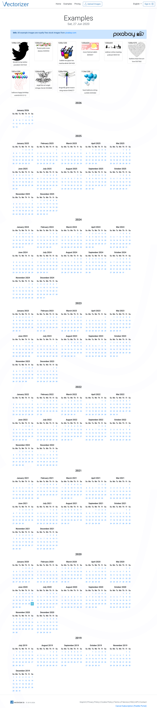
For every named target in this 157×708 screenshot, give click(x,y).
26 (13, 163)
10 (32, 120)
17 (32, 124)
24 (29, 160)
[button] (137, 4)
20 (17, 160)
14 (23, 124)
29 (23, 163)
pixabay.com (70, 33)
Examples (68, 4)
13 (20, 124)
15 (26, 124)
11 (13, 124)
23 (26, 160)
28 (20, 163)
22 (23, 160)
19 (17, 127)
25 (32, 160)
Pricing (77, 4)
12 (17, 124)
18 (13, 127)
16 (29, 124)
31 (29, 163)
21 (20, 160)
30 (26, 163)
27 (17, 163)
